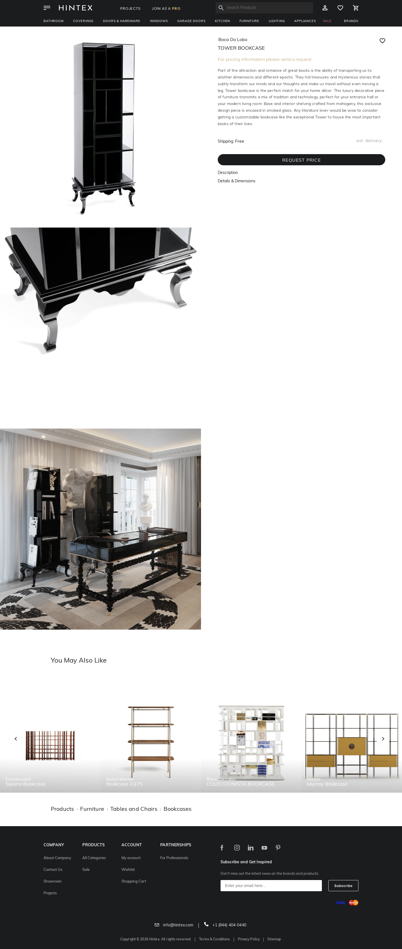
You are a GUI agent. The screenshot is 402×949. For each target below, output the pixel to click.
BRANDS (351, 21)
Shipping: (226, 142)
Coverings (83, 21)
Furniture (249, 21)
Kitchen (222, 21)
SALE (327, 21)
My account (131, 858)
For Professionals (174, 858)
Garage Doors (191, 21)
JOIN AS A (166, 8)
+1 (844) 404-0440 (225, 925)
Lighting (277, 21)
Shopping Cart (133, 881)
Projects (50, 893)
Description (228, 173)
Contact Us (53, 870)
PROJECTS (130, 8)
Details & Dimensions (236, 181)
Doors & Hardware (121, 21)
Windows (159, 21)
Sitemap (274, 939)
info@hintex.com (174, 925)
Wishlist (128, 870)
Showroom (52, 881)
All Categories (94, 858)
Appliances (305, 21)
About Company (57, 858)
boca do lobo (232, 40)
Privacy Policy (249, 939)
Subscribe (343, 886)
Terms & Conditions (214, 939)
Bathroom (54, 21)
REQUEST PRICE (301, 160)
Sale (86, 870)
